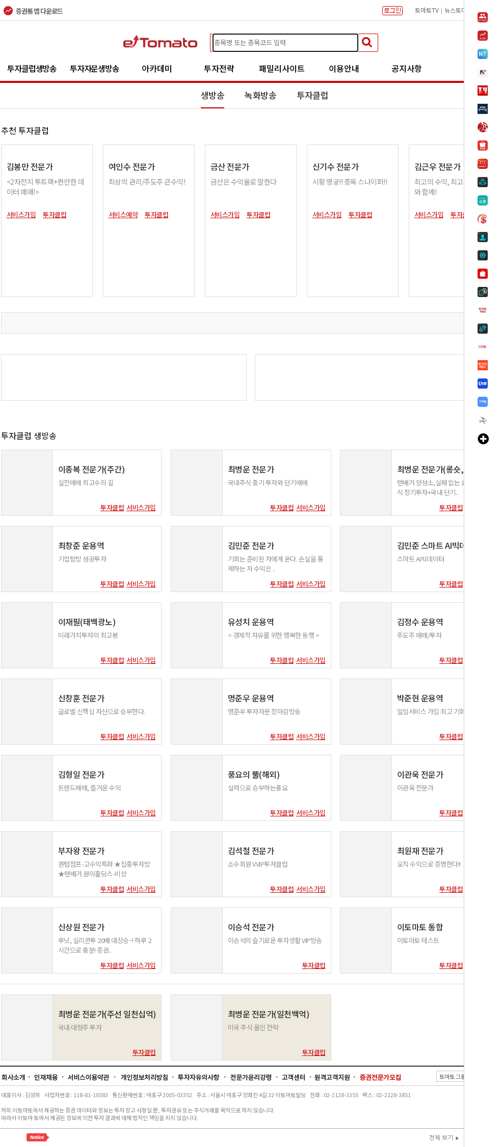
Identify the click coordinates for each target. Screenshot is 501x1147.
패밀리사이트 (282, 68)
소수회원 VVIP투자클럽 (258, 864)
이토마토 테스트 (418, 940)
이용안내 (344, 68)
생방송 (213, 95)
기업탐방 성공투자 (82, 559)
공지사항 (406, 68)
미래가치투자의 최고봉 (88, 635)
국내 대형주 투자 (80, 1027)
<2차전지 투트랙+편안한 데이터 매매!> (46, 187)
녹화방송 (260, 95)
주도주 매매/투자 (419, 635)
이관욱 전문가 (415, 787)
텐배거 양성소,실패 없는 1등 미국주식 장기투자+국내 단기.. (443, 487)
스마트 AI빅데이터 (420, 559)
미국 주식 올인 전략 (253, 1027)
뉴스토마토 (458, 10)
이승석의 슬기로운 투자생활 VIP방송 (275, 940)
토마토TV (427, 10)
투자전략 (219, 68)
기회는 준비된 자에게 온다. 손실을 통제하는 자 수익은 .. (276, 563)
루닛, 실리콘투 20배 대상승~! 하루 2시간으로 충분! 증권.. (104, 944)
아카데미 (157, 68)
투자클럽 (312, 95)
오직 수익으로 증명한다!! (429, 864)
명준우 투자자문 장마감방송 (264, 711)
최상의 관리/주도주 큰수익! (147, 182)
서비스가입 (21, 214)
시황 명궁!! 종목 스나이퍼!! (349, 182)
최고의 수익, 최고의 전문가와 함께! (452, 187)
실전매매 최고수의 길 (86, 482)
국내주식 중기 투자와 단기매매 (268, 482)
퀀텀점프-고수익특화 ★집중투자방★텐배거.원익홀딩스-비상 (104, 868)
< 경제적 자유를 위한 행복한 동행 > (274, 635)
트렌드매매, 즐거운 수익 (89, 787)
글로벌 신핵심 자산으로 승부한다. (101, 711)
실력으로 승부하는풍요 (258, 787)
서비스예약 (123, 214)
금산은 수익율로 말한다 (243, 182)
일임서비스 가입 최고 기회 (431, 711)
